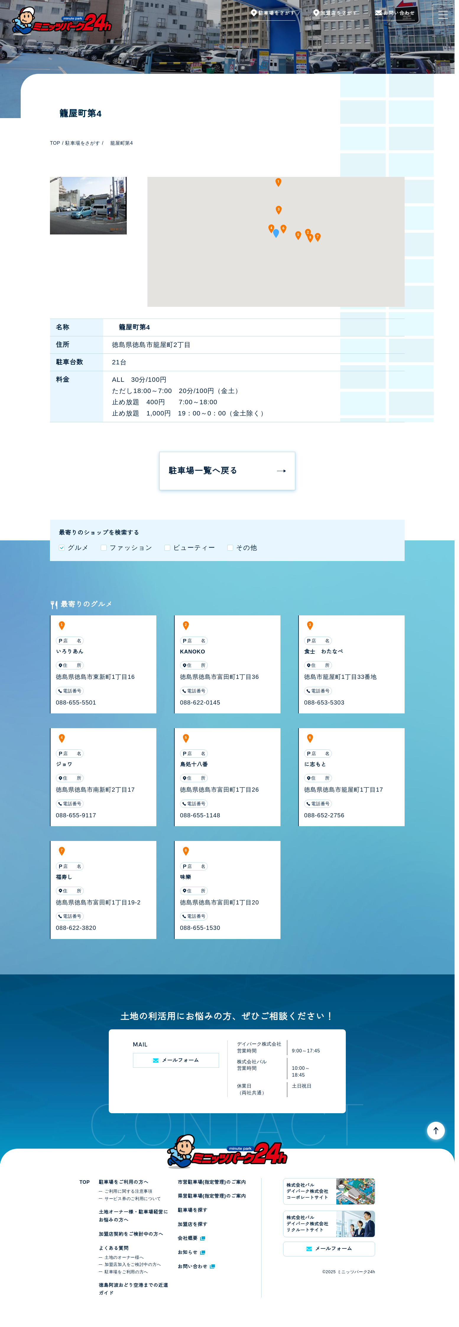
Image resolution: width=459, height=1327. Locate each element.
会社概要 (191, 1238)
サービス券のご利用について (133, 1198)
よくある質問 (114, 1248)
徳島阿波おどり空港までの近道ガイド (133, 1289)
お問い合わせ (196, 1266)
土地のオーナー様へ (124, 1257)
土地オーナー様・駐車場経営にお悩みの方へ (133, 1216)
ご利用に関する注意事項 (129, 1191)
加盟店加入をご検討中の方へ (133, 1264)
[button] (276, 235)
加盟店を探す (192, 1224)
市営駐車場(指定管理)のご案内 (212, 1182)
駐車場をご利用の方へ (123, 1182)
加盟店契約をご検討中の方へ (131, 1234)
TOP (85, 1182)
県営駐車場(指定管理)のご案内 (212, 1196)
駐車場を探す (192, 1210)
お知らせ (191, 1252)
